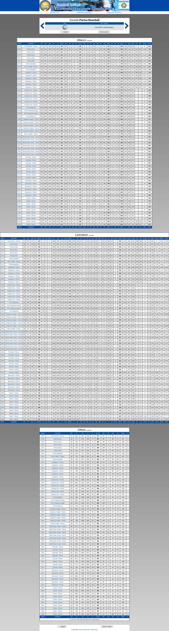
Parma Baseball (31, 64)
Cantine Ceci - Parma (30, 90)
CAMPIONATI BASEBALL (84, 12)
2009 (19, 81)
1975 (19, 180)
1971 (19, 192)
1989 (19, 140)
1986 (19, 148)
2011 (19, 75)
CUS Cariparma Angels (31, 113)
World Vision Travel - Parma (31, 137)
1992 (19, 131)
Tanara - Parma (31, 198)
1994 (19, 125)
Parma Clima (31, 49)
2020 (19, 49)
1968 (19, 201)
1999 (19, 110)
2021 (19, 46)
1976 (19, 177)
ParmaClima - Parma (31, 46)
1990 (19, 137)
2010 (19, 78)
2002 (19, 102)
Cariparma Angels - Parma (31, 119)
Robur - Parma (30, 221)
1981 (19, 163)
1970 (19, 195)
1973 (19, 186)
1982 (19, 160)
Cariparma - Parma (31, 72)
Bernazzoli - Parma (31, 180)
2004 (19, 96)
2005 (19, 93)
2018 (19, 55)
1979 (19, 169)
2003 (19, 99)
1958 (19, 224)
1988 (19, 142)
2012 (19, 72)
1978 (19, 172)
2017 (19, 58)
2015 (19, 64)
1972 (19, 189)
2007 (19, 87)
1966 (19, 207)
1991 (19, 134)
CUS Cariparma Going (31, 110)
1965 (19, 210)
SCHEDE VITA (54, 12)
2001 (19, 105)
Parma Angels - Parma (31, 134)
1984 (19, 154)
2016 (19, 61)
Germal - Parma (31, 169)
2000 (19, 107)
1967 (19, 204)
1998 (19, 113)
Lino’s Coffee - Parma (30, 67)
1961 (19, 215)
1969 (19, 198)
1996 (19, 119)
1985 (19, 151)
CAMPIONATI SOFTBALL (114, 12)
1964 (19, 212)
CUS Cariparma (31, 107)
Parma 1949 (31, 61)
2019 (19, 52)
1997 (19, 116)
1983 (19, 157)
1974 (19, 183)
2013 (19, 69)
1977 (19, 175)
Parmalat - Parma (31, 157)
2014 (19, 67)
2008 (19, 84)
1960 (19, 218)
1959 (19, 221)
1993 (19, 128)
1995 (19, 122)
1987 (19, 145)
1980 (19, 166)
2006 (19, 90)
